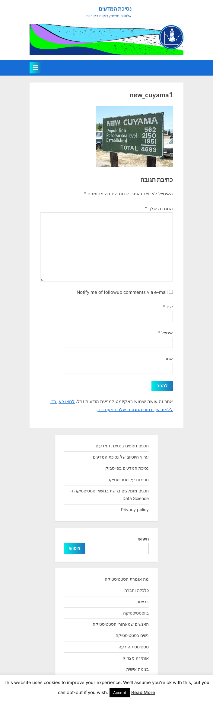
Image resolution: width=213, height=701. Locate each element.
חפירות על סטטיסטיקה (128, 479)
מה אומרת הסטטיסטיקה (127, 579)
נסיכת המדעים (115, 8)
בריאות (142, 601)
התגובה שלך (159, 208)
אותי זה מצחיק (135, 657)
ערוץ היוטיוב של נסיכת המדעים (121, 456)
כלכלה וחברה (136, 590)
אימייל (165, 333)
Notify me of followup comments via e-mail (122, 292)
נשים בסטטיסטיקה (132, 635)
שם (168, 307)
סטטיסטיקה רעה (134, 646)
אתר (168, 359)
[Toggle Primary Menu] (35, 67)
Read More (143, 692)
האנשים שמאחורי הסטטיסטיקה (121, 624)
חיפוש (143, 538)
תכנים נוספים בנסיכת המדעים (122, 445)
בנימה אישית (137, 669)
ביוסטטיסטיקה (136, 612)
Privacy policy (135, 509)
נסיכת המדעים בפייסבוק (127, 468)
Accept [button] (119, 692)
